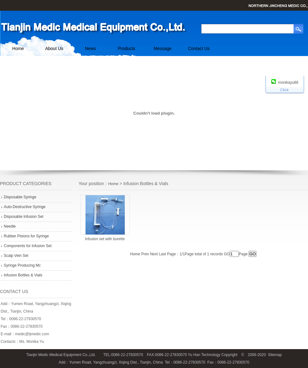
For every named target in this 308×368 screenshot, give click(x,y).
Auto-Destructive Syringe (25, 207)
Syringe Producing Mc (22, 265)
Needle (10, 226)
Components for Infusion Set (28, 246)
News (90, 48)
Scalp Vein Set (16, 255)
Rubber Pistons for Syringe (26, 236)
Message (163, 48)
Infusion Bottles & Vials (23, 275)
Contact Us (199, 48)
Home (18, 48)
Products (126, 48)
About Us (54, 48)
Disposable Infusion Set (23, 216)
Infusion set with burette (105, 239)
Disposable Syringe (20, 197)
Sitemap (275, 355)
